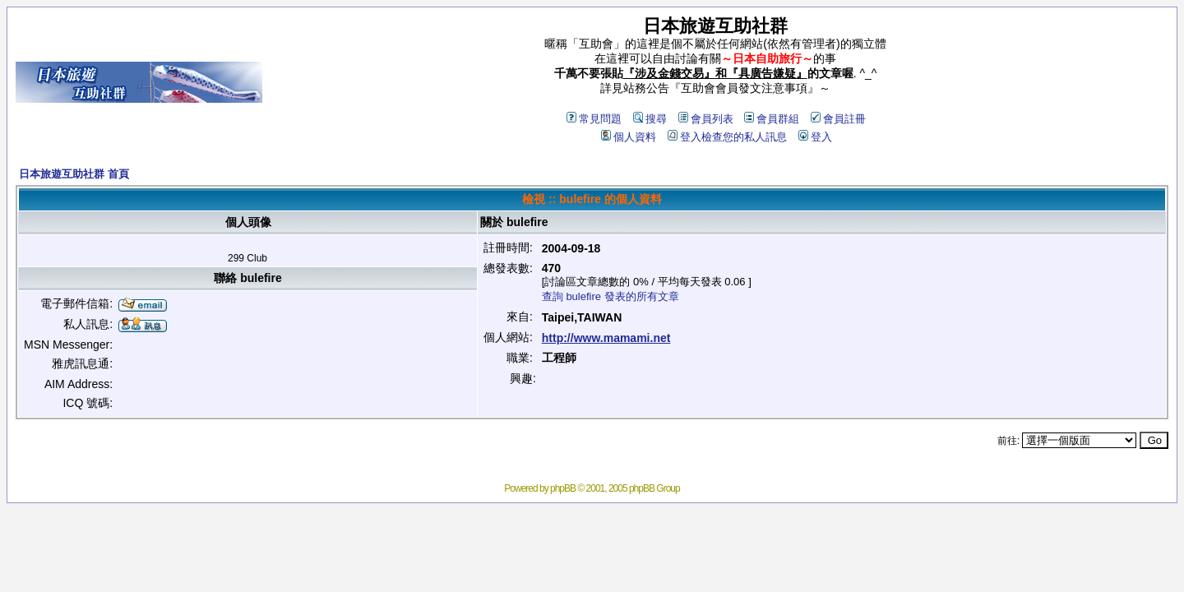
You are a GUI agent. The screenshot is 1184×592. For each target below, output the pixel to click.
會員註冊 (838, 119)
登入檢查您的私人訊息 (727, 137)
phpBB (563, 488)
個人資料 (628, 137)
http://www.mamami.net (606, 338)
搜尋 (650, 119)
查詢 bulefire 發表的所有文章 (610, 296)
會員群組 (771, 119)
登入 (815, 137)
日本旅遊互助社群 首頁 (74, 174)
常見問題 (594, 119)
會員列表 (705, 119)
